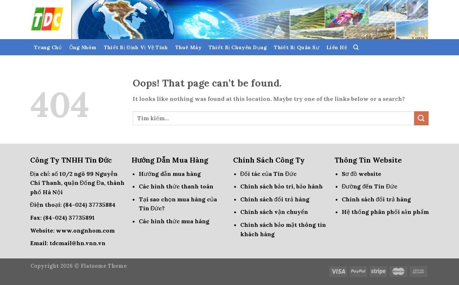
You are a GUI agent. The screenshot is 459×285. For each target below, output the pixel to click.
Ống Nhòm (83, 47)
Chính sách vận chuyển (274, 211)
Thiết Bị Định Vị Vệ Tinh (136, 47)
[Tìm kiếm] (356, 47)
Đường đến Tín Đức (369, 186)
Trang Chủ (48, 47)
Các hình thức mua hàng (174, 221)
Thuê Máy (188, 47)
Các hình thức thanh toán (176, 186)
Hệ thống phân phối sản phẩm (385, 211)
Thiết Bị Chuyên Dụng (238, 47)
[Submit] (421, 118)
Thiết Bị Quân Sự (296, 47)
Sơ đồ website (361, 173)
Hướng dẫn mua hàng (170, 173)
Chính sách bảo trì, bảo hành (281, 186)
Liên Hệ (336, 47)
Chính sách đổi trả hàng (274, 199)
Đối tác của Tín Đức (268, 173)
